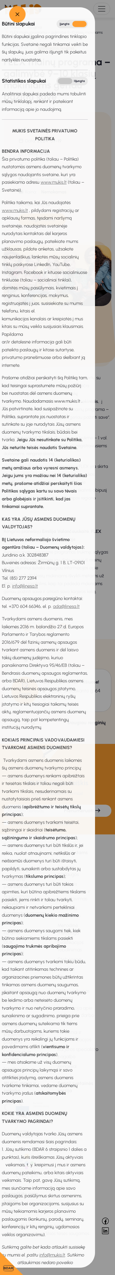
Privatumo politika (22, 869)
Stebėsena (69, 959)
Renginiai (34, 27)
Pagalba (66, 969)
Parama (12, 933)
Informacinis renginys (56, 48)
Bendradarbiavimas (25, 913)
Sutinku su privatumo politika (41, 823)
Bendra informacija (25, 845)
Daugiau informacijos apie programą (40, 518)
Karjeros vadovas (22, 991)
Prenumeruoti (82, 810)
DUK (8, 942)
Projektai (13, 923)
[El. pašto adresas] (29, 811)
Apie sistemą (17, 860)
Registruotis (42, 219)
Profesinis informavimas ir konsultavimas (74, 891)
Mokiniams (16, 976)
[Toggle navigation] (101, 9)
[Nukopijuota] (27, 627)
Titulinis (15, 27)
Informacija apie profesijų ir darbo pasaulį (76, 1015)
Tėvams (66, 976)
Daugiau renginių (86, 722)
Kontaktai (14, 952)
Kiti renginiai (22, 658)
